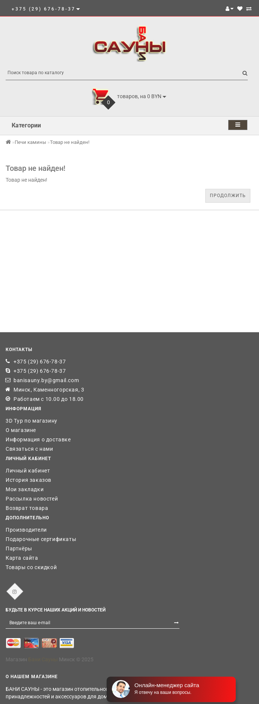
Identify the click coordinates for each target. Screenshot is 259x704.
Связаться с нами (29, 449)
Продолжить (228, 195)
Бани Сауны (43, 659)
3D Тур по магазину (31, 421)
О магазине (21, 430)
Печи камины (30, 142)
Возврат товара (27, 508)
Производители (26, 530)
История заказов (28, 480)
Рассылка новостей (32, 499)
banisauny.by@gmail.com (46, 380)
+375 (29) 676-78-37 (40, 362)
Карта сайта (22, 558)
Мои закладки (25, 489)
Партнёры (19, 549)
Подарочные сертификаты (41, 539)
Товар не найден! (69, 142)
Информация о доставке (38, 439)
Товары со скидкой (31, 567)
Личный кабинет (28, 471)
